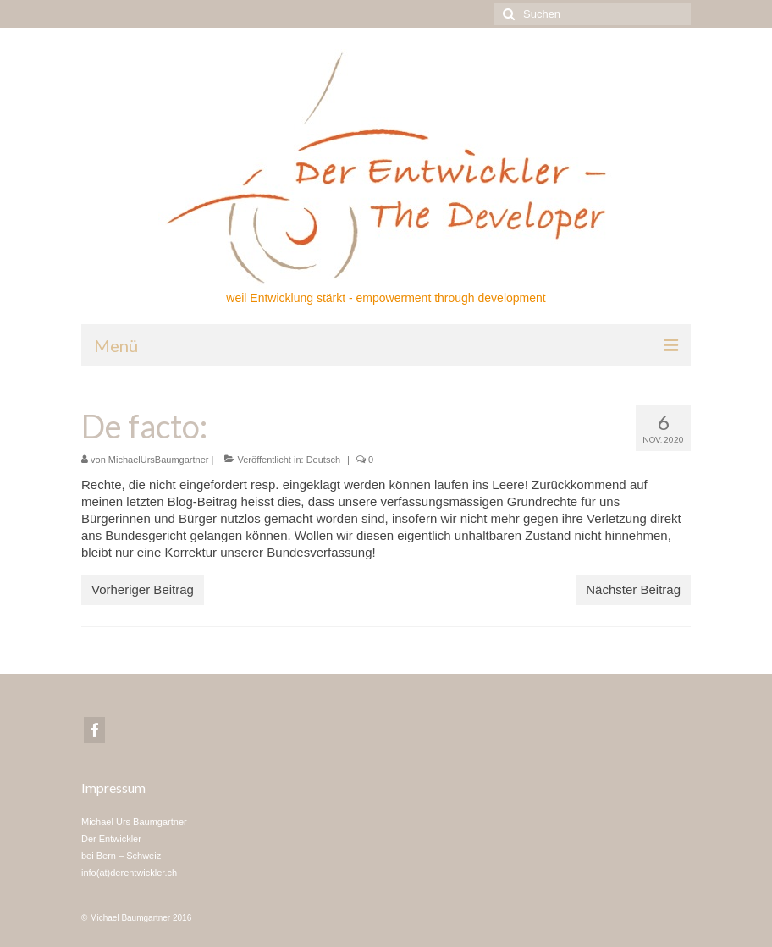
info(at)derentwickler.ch (129, 872)
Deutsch (323, 459)
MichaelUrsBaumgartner (158, 459)
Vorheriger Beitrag (142, 589)
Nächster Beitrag (633, 589)
